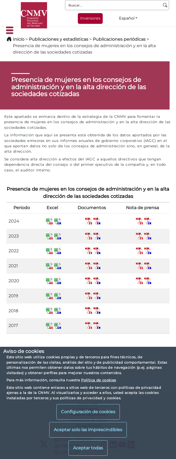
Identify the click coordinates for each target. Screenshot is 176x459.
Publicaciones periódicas (119, 39)
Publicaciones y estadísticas (58, 39)
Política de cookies (98, 380)
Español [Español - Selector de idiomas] (127, 18)
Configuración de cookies (88, 411)
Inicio (18, 39)
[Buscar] (165, 5)
